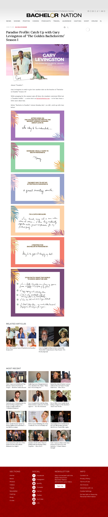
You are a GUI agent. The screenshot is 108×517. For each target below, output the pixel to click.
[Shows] (17, 21)
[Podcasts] (46, 21)
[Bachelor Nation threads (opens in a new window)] (95, 11)
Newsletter (14, 491)
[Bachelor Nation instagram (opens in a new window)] (90, 11)
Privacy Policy (85, 478)
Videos (36, 21)
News (12, 478)
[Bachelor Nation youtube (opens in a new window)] (102, 11)
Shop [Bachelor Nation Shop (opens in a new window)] (86, 21)
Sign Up (60, 486)
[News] (8, 21)
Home (12, 475)
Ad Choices (84, 485)
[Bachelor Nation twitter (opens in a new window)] (99, 11)
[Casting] (78, 21)
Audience (66, 21)
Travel (56, 21)
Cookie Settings (85, 491)
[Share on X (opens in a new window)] (68, 27)
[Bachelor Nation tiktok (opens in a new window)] (97, 11)
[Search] (101, 21)
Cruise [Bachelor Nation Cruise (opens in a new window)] (95, 21)
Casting (12, 494)
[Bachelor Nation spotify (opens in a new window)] (93, 11)
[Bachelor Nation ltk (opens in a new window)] (42, 503)
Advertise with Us (86, 488)
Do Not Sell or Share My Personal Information (88, 495)
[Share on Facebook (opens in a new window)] (65, 27)
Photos (26, 21)
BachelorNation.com (43, 98)
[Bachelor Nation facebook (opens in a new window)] (88, 11)
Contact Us (84, 475)
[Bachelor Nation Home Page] (54, 14)
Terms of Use (85, 482)
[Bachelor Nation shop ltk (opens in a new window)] (104, 11)
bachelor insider (21, 27)
